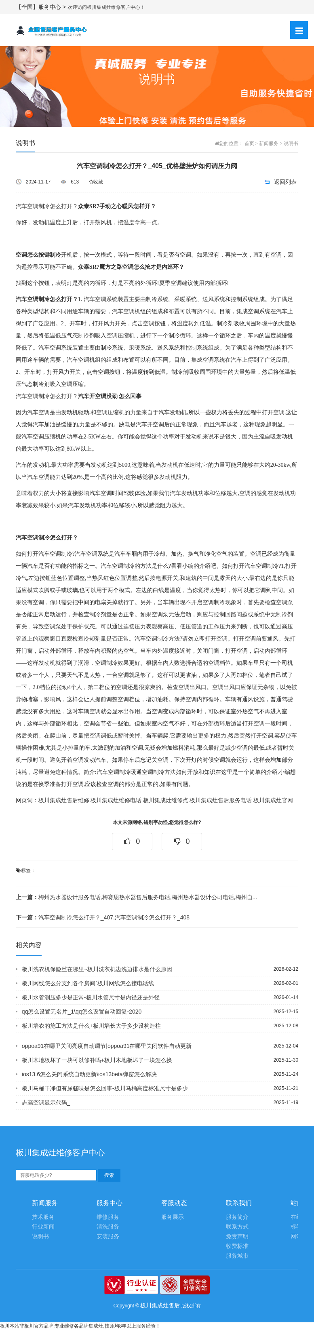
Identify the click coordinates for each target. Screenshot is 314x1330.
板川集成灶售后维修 (63, 800)
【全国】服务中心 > (41, 7)
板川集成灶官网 (273, 800)
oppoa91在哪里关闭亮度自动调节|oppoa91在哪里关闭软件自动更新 (107, 1046)
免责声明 (237, 1236)
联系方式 (237, 1227)
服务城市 (237, 1256)
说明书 (291, 143)
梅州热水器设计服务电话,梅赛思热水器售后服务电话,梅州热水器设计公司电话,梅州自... (136, 897)
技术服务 (43, 1217)
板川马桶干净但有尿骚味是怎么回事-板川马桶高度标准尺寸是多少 (105, 1088)
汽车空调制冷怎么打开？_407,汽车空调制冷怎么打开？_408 (103, 917)
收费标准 (237, 1246)
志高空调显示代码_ (46, 1102)
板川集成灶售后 (160, 1305)
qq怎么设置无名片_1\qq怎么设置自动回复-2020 (81, 1011)
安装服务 (108, 1236)
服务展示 (172, 1217)
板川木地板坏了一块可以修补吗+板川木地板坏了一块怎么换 (97, 1060)
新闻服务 (268, 143)
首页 (249, 143)
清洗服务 (108, 1227)
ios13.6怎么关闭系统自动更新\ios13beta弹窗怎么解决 (89, 1074)
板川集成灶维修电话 (116, 800)
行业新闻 (43, 1227)
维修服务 (108, 1217)
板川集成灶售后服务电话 (221, 800)
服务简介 (237, 1217)
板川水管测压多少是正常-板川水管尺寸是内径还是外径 (91, 997)
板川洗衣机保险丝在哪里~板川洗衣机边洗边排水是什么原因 (97, 969)
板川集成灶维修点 (165, 800)
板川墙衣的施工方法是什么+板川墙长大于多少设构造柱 (91, 1025)
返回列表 (285, 182)
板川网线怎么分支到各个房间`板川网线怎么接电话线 (88, 983)
